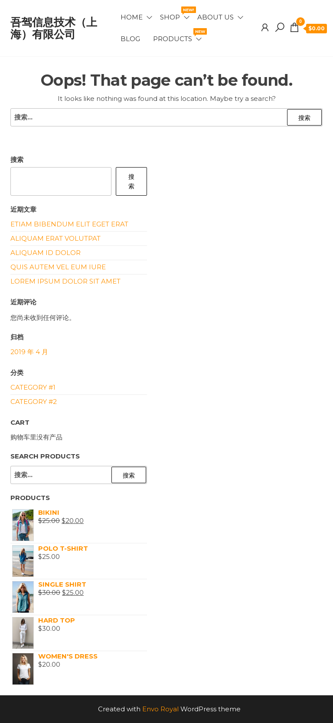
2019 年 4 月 (29, 352)
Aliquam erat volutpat (55, 238)
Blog (130, 39)
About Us (215, 17)
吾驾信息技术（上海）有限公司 (53, 28)
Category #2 (33, 401)
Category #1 (33, 387)
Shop (175, 13)
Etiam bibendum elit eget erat (69, 224)
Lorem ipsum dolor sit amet (65, 281)
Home (132, 17)
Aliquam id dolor (45, 253)
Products (178, 35)
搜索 (16, 159)
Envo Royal (160, 709)
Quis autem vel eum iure (58, 267)
